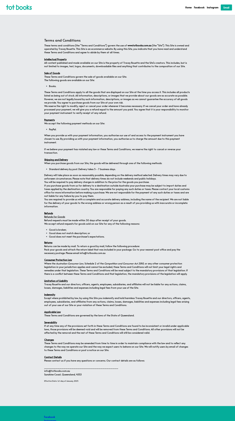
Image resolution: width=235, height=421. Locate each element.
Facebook (49, 417)
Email (226, 7)
